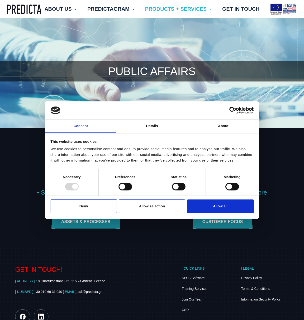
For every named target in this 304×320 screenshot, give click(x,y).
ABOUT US (61, 9)
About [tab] (223, 126)
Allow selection (152, 206)
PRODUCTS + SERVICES (179, 9)
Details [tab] (152, 126)
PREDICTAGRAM (111, 9)
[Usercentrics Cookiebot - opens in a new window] (233, 110)
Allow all (220, 206)
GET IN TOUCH (241, 9)
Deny (83, 206)
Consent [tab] (81, 126)
